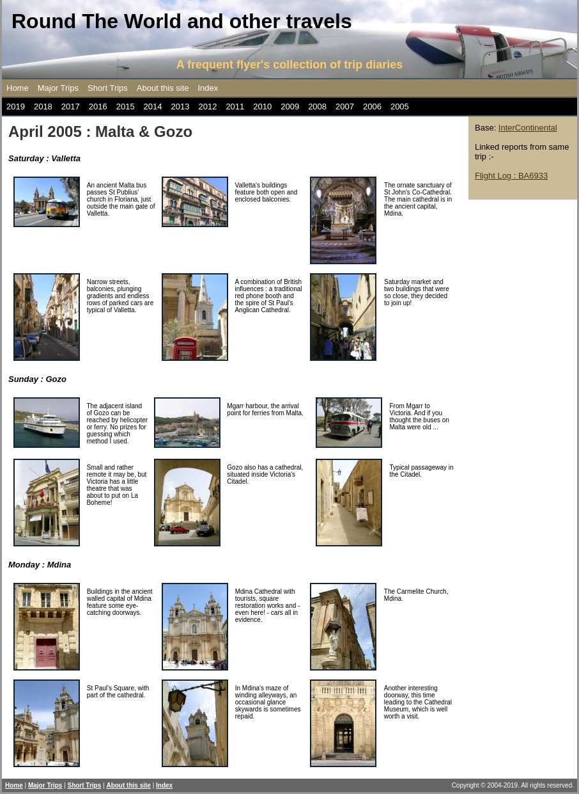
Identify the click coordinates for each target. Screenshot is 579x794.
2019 (15, 106)
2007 (345, 106)
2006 (372, 106)
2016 (98, 106)
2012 (207, 106)
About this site (163, 88)
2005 (399, 106)
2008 (317, 106)
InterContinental (527, 127)
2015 (125, 106)
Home (17, 88)
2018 (43, 106)
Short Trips (108, 88)
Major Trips (58, 88)
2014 (153, 106)
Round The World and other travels (182, 21)
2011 (235, 106)
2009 (290, 106)
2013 (180, 106)
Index (208, 88)
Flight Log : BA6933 (511, 175)
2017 (70, 106)
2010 (262, 106)
